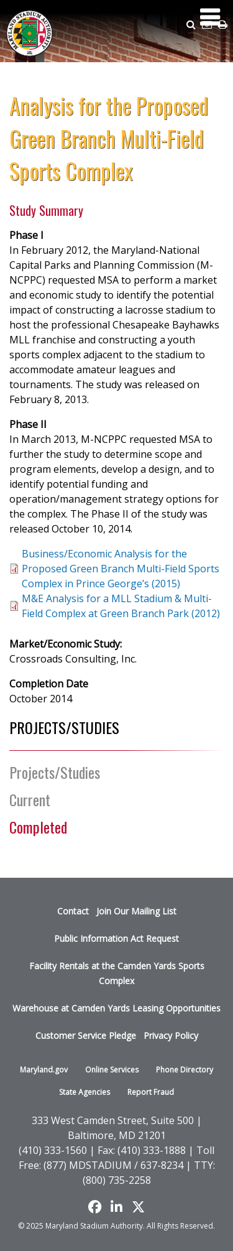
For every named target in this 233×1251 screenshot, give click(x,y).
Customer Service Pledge (85, 1035)
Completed (38, 826)
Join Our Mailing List (136, 911)
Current (29, 799)
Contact (73, 911)
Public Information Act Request (116, 938)
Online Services (112, 1069)
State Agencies (84, 1092)
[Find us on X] (138, 1207)
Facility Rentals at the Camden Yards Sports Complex (116, 973)
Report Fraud (150, 1092)
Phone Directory (184, 1069)
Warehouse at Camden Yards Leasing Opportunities (116, 1008)
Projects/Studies (54, 772)
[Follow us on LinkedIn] (116, 1207)
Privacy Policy (171, 1035)
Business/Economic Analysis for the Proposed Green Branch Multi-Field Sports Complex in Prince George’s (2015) (120, 568)
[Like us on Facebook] (94, 1207)
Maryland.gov (44, 1069)
